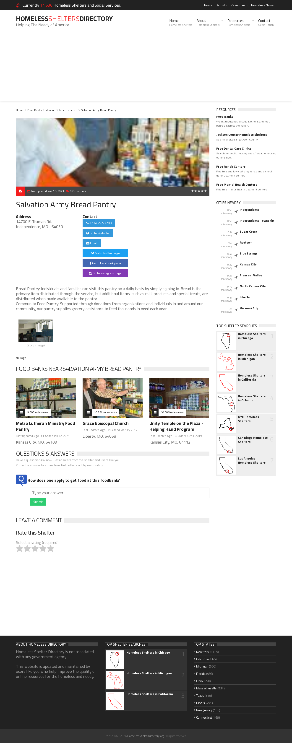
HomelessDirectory (64, 18)
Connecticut (204, 717)
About (221, 5)
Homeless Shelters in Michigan (252, 357)
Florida (201, 673)
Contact (266, 22)
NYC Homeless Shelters (248, 419)
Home (208, 5)
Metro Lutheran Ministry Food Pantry (45, 426)
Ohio (199, 680)
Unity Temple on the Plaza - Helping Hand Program (176, 426)
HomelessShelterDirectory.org (145, 736)
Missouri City (249, 308)
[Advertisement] (146, 69)
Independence (68, 110)
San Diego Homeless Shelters (253, 440)
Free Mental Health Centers (236, 184)
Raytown (246, 242)
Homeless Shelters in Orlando (252, 398)
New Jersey (204, 710)
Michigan (202, 666)
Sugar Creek (248, 231)
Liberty (245, 297)
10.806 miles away (172, 412)
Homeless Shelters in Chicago (252, 336)
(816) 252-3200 (99, 223)
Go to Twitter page (105, 253)
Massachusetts (206, 688)
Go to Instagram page (105, 273)
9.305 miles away (38, 412)
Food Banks (34, 110)
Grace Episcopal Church (106, 423)
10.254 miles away (105, 412)
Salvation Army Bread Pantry (98, 110)
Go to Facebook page (105, 263)
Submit (38, 501)
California (202, 659)
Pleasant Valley (251, 275)
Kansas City (248, 264)
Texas (200, 695)
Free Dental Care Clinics (233, 148)
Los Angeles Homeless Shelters (252, 460)
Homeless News (262, 5)
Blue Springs (249, 253)
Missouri (50, 110)
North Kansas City (253, 286)
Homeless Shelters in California (252, 377)
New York (202, 651)
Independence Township (257, 220)
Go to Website (97, 233)
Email (91, 243)
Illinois (200, 702)
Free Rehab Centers (230, 166)
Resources (238, 5)
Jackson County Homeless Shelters (241, 134)
